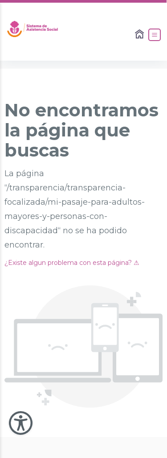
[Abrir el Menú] (154, 35)
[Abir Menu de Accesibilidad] (20, 423)
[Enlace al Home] (140, 34)
